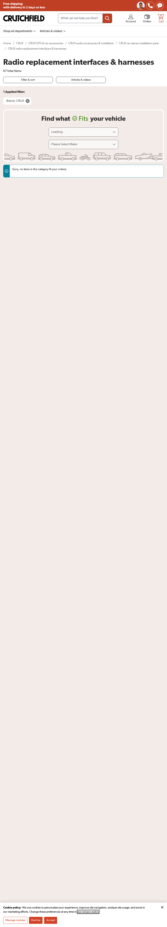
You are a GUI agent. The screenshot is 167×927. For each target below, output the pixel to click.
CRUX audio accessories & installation (91, 43)
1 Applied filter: (14, 91)
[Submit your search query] (107, 18)
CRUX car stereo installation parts (139, 43)
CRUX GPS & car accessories (45, 43)
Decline (35, 921)
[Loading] (83, 132)
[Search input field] (85, 18)
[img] (150, 6)
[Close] (162, 908)
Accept (50, 921)
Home (7, 43)
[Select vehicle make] (83, 144)
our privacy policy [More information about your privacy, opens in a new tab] (88, 913)
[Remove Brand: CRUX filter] (17, 101)
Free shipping (24, 5)
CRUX (19, 43)
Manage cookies (15, 921)
